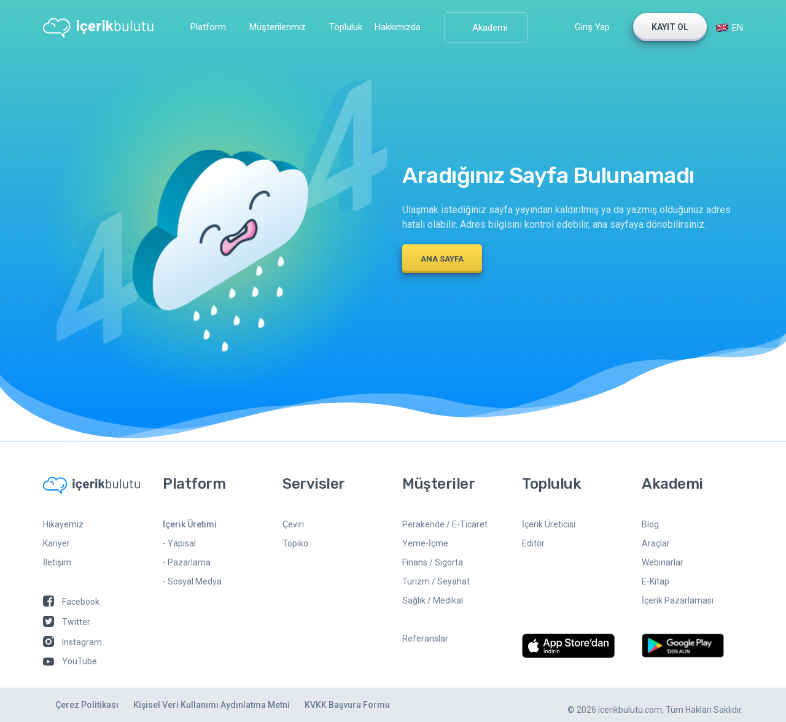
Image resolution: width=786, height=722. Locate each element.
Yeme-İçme (425, 543)
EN (729, 27)
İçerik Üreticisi (548, 524)
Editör (533, 543)
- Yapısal (179, 543)
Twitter (66, 622)
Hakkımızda (398, 27)
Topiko (295, 543)
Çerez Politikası (87, 705)
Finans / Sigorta (432, 562)
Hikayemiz (63, 524)
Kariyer (56, 543)
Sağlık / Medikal (432, 600)
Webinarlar (662, 562)
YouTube (70, 661)
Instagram (72, 642)
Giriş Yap (592, 27)
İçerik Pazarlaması (678, 600)
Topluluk (345, 27)
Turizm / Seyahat (436, 581)
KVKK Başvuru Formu (347, 705)
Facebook (71, 602)
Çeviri (293, 524)
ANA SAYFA (442, 258)
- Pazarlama (187, 562)
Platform (208, 27)
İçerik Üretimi (190, 524)
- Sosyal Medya (192, 581)
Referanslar (425, 638)
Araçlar (656, 543)
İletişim (57, 562)
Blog (650, 524)
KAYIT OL (670, 27)
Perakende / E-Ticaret (445, 524)
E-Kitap (655, 581)
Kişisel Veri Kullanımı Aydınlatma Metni (211, 705)
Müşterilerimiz (277, 27)
